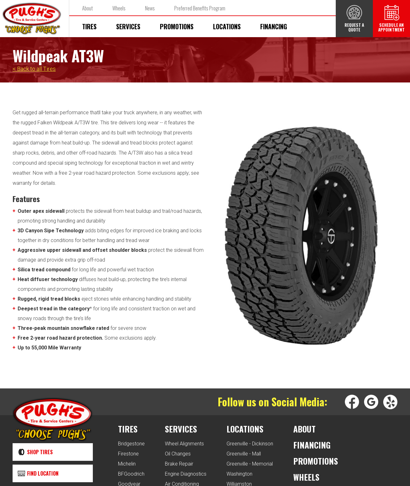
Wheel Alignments (184, 444)
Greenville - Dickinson (250, 444)
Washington (239, 474)
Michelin (127, 464)
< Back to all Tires (34, 68)
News (150, 8)
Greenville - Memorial (250, 464)
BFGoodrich (131, 474)
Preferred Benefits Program (199, 8)
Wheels (119, 8)
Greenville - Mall (244, 454)
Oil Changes (178, 454)
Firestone (128, 454)
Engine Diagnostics (185, 474)
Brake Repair (179, 464)
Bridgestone (131, 444)
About (87, 8)
